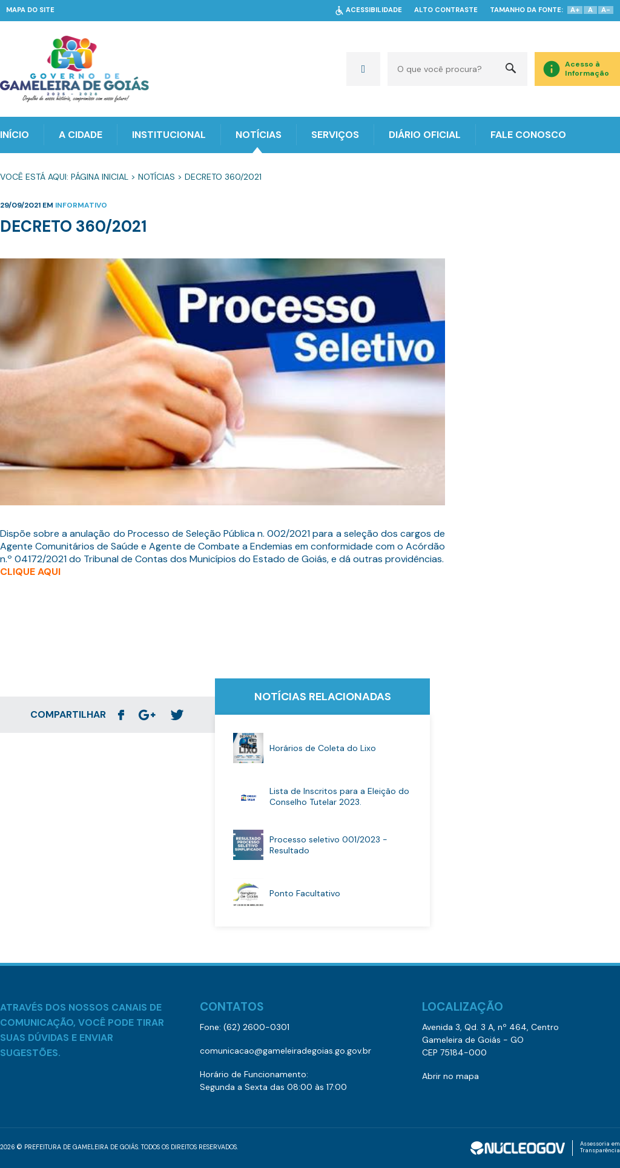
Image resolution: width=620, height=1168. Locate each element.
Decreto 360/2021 (223, 176)
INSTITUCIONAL (169, 134)
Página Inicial (99, 176)
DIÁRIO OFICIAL (425, 134)
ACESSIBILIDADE (374, 10)
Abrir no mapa (450, 1076)
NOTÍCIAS (259, 134)
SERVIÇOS (335, 134)
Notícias (156, 176)
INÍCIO (14, 134)
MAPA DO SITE (30, 10)
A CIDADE (80, 134)
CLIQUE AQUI (30, 571)
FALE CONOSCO (528, 134)
